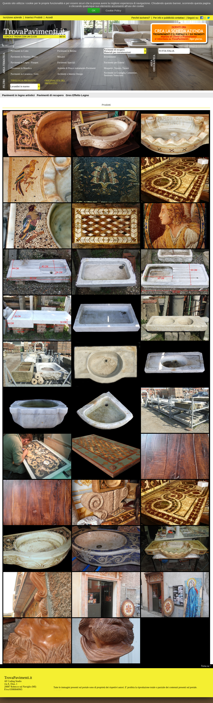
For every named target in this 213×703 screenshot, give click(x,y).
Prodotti (106, 104)
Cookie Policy (113, 10)
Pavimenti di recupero (50, 95)
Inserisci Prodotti (33, 17)
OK (94, 10)
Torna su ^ (206, 666)
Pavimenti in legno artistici (18, 95)
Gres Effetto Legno (77, 95)
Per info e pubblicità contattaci (169, 18)
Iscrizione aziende (12, 17)
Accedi (49, 17)
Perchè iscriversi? (140, 18)
